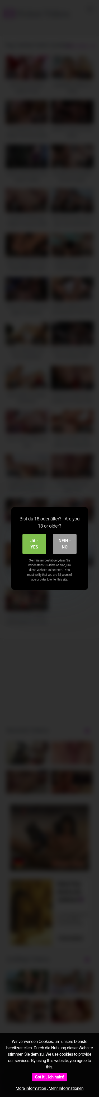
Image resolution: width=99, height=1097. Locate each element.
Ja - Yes (34, 544)
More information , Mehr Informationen (49, 1088)
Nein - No (65, 544)
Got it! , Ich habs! (49, 1077)
